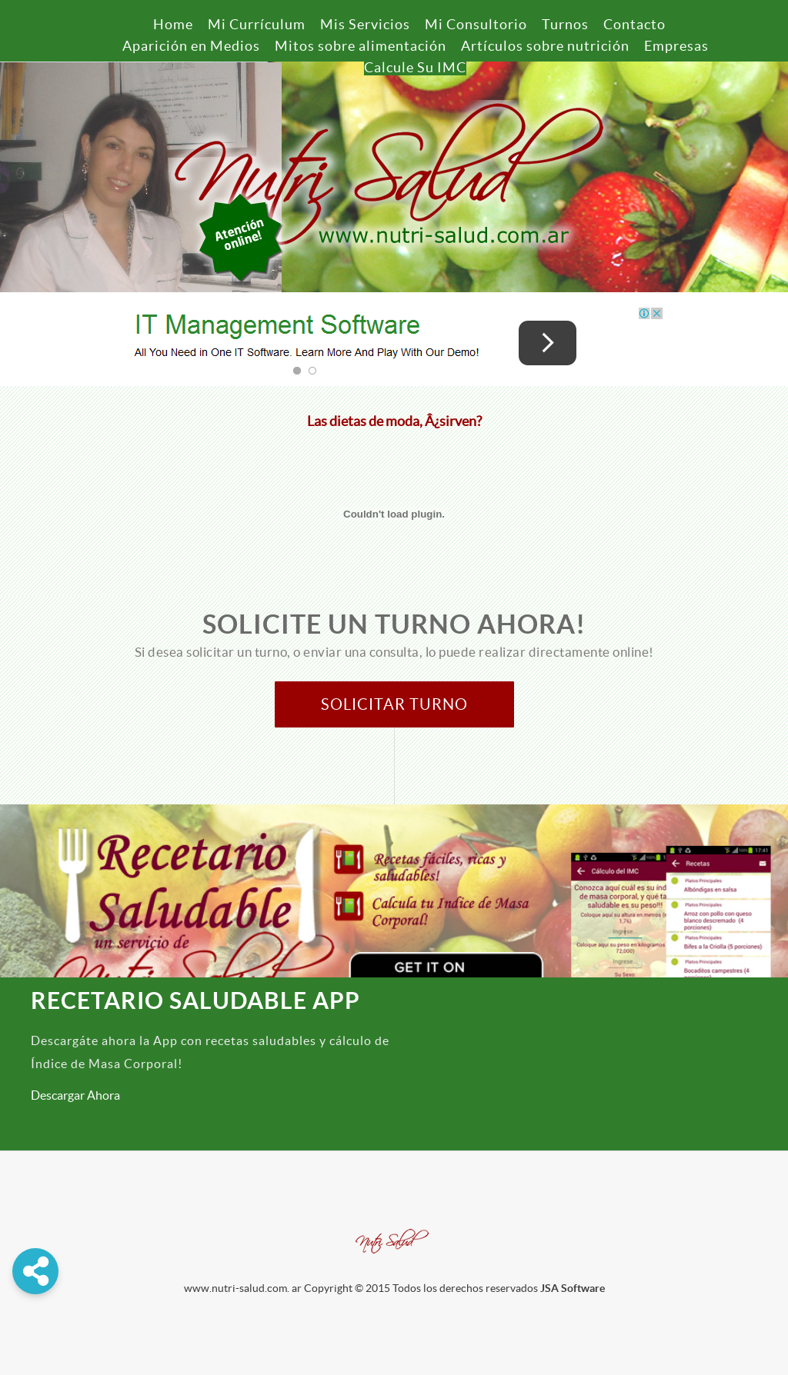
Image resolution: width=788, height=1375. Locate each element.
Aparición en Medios (191, 46)
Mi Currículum (257, 24)
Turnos (565, 24)
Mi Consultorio (476, 24)
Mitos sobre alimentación (360, 46)
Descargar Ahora (75, 1095)
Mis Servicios (365, 24)
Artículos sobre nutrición (545, 46)
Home (173, 24)
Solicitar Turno (394, 704)
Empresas (676, 46)
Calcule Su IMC (415, 67)
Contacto (634, 24)
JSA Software (572, 1288)
